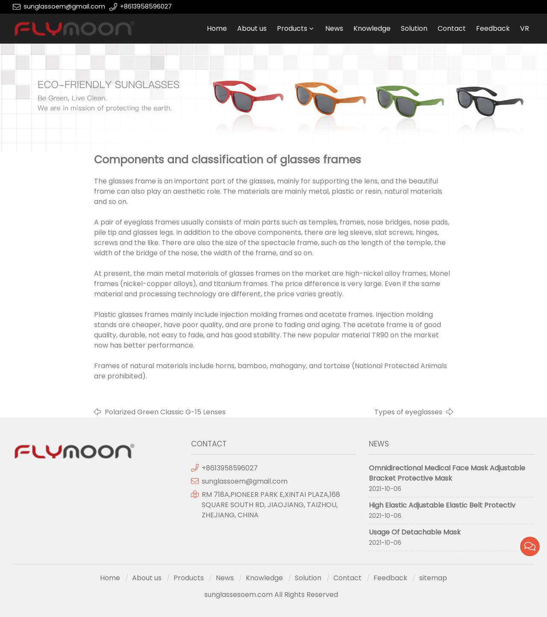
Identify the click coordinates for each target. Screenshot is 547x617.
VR (524, 28)
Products (292, 28)
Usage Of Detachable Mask (415, 532)
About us (252, 28)
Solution (414, 28)
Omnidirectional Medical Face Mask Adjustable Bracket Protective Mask (447, 473)
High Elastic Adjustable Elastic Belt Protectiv (442, 505)
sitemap (433, 578)
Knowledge (372, 28)
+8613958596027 (146, 6)
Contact (452, 28)
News (334, 28)
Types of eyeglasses (408, 412)
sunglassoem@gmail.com (64, 6)
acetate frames (346, 314)
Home (217, 28)
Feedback (493, 28)
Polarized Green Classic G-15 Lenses (165, 412)
